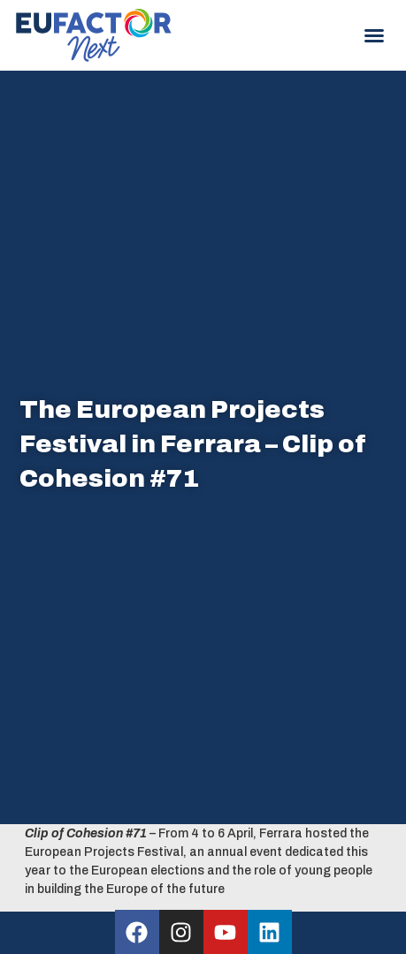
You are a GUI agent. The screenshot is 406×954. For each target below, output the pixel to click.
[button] (374, 35)
